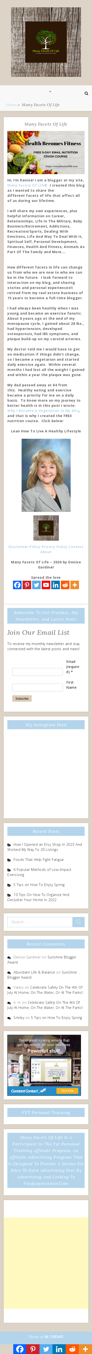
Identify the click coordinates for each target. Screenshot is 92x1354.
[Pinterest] (27, 585)
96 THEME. (54, 1336)
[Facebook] (17, 585)
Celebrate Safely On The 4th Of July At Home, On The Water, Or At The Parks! (45, 990)
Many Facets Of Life (26, 185)
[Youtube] (46, 585)
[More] (74, 585)
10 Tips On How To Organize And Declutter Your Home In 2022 (38, 897)
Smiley (18, 1017)
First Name (71, 685)
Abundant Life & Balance (34, 972)
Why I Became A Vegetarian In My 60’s (43, 410)
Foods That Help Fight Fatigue (38, 859)
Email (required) (72, 666)
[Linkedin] (55, 585)
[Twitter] (36, 585)
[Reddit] (65, 585)
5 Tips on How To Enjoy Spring (39, 884)
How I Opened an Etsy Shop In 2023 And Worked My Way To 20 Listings (44, 847)
